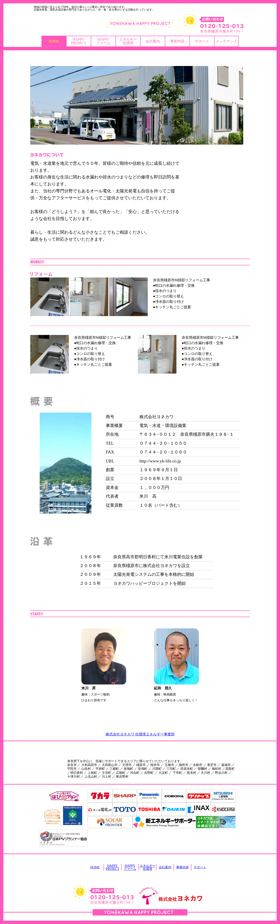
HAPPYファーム (103, 41)
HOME (54, 41)
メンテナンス (226, 41)
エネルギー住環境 (128, 41)
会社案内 (152, 41)
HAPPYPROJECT (78, 41)
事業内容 (177, 41)
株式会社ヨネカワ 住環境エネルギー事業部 (140, 734)
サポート (202, 41)
